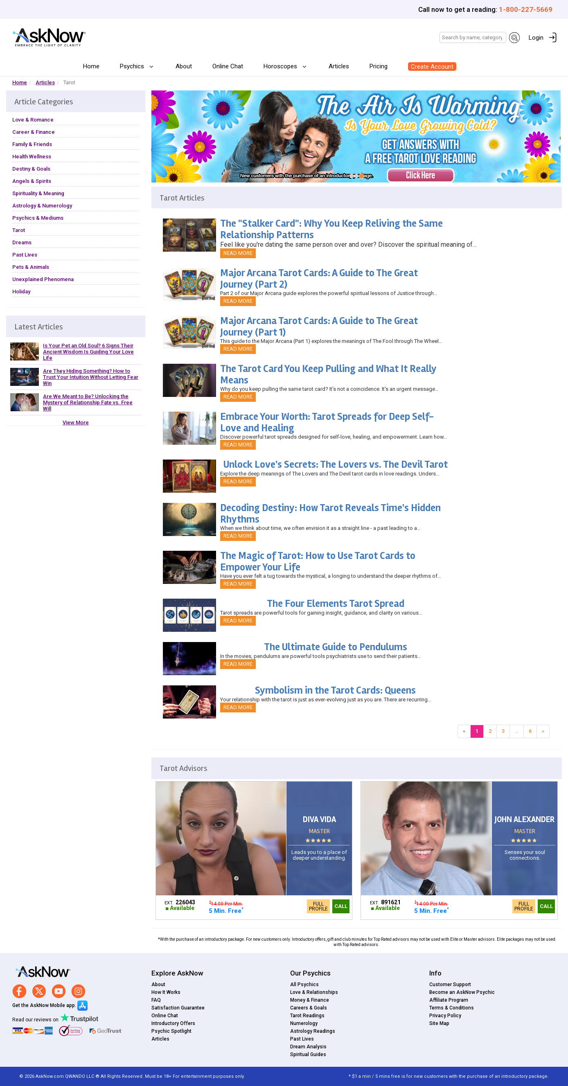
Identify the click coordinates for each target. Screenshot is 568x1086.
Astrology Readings (312, 1031)
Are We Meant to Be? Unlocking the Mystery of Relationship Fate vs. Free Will (88, 402)
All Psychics (304, 984)
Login (536, 37)
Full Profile (318, 906)
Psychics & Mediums (37, 218)
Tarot (18, 230)
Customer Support (450, 984)
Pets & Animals (30, 267)
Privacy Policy (445, 1015)
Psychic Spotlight (171, 1031)
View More (76, 422)
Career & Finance (33, 132)
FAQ (156, 1000)
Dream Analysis (308, 1047)
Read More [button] (237, 253)
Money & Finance (309, 1000)
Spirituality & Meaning (38, 193)
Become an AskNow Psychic (462, 992)
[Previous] (464, 731)
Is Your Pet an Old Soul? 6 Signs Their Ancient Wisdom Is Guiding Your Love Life (88, 351)
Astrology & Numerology (42, 206)
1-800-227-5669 (525, 9)
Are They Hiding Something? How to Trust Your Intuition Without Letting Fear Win (90, 377)
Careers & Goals (308, 1008)
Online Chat (227, 66)
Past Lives (24, 255)
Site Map (439, 1023)
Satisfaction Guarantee (178, 1008)
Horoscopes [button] (281, 66)
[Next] (543, 731)
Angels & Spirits (31, 181)
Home (91, 66)
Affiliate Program (448, 1000)
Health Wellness (31, 156)
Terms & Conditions (451, 1008)
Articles (339, 66)
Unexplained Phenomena (43, 279)
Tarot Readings (307, 1015)
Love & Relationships (314, 992)
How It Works (165, 992)
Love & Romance (33, 120)
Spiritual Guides (308, 1054)
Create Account (432, 66)
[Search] (473, 37)
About (184, 66)
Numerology (304, 1023)
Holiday (21, 291)
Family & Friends (32, 144)
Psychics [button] (133, 66)
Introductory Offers (173, 1023)
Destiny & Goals (31, 169)
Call (340, 906)
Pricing (379, 66)
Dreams (22, 242)
